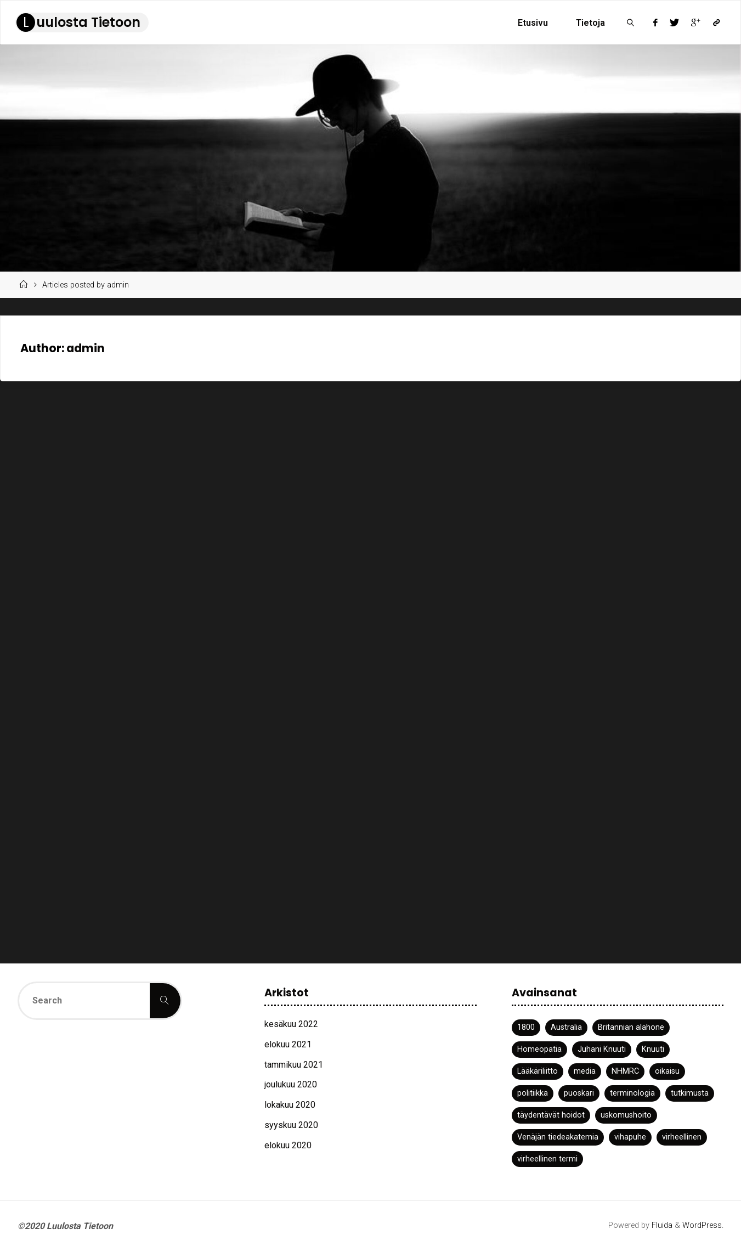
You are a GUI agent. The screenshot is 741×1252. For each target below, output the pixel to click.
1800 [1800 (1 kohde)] (526, 1027)
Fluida (660, 1225)
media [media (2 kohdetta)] (585, 1071)
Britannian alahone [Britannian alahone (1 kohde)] (631, 1027)
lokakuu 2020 (289, 1104)
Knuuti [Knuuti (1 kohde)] (653, 1049)
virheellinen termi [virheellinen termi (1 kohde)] (547, 1159)
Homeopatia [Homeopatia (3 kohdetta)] (539, 1049)
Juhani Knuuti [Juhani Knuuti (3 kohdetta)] (602, 1049)
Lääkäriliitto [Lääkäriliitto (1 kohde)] (537, 1071)
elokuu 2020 (288, 1145)
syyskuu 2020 (291, 1125)
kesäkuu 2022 (291, 1024)
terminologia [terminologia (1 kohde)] (632, 1093)
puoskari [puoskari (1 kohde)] (579, 1093)
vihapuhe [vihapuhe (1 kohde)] (630, 1137)
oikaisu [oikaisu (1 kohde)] (667, 1071)
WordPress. (702, 1225)
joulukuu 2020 (290, 1084)
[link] (631, 22)
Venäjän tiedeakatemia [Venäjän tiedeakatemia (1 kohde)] (557, 1137)
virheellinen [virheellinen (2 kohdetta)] (682, 1137)
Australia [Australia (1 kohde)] (566, 1027)
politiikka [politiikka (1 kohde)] (532, 1093)
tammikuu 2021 (293, 1064)
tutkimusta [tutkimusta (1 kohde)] (690, 1093)
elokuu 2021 (288, 1044)
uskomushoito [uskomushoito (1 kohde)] (626, 1115)
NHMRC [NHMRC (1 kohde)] (625, 1071)
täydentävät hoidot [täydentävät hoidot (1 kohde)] (551, 1115)
